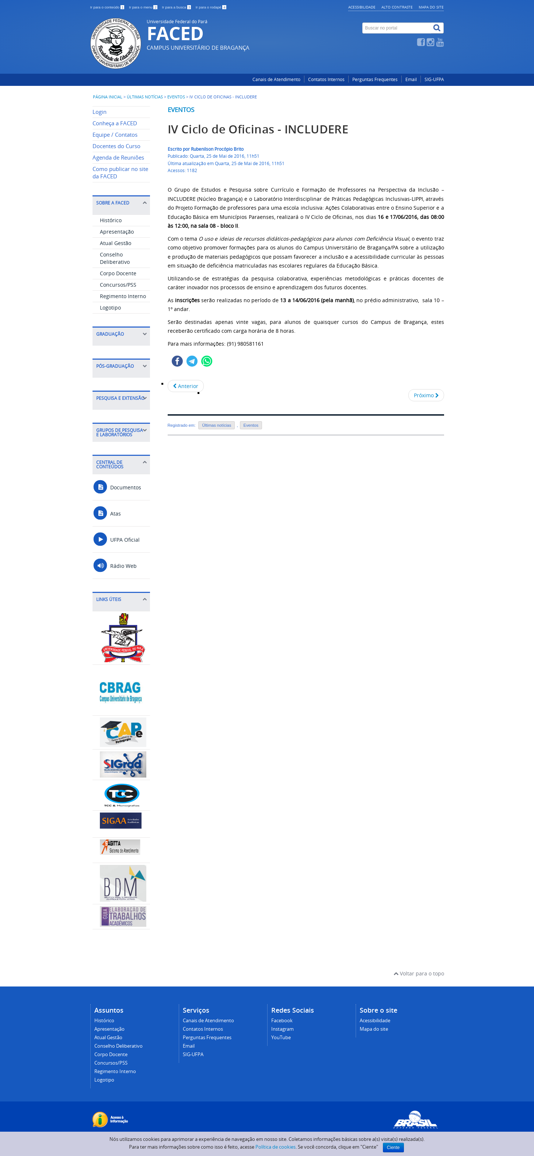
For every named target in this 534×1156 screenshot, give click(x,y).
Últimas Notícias (145, 96)
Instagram (282, 1029)
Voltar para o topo (419, 973)
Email (411, 79)
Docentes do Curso (116, 146)
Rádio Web (115, 565)
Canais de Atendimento (276, 79)
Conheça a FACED (115, 123)
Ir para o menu (143, 7)
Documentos (117, 487)
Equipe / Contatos (115, 134)
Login (100, 111)
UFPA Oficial (116, 539)
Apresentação (117, 231)
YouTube (281, 1037)
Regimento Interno (123, 296)
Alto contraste (397, 7)
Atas (107, 513)
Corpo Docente (118, 273)
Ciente (393, 1147)
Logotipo (110, 307)
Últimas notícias (216, 425)
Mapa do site (431, 7)
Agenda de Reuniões (118, 157)
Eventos (176, 96)
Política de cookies (275, 1146)
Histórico (111, 220)
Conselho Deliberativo (115, 258)
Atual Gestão (115, 243)
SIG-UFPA (434, 79)
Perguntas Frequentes (375, 79)
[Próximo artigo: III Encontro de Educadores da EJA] (426, 395)
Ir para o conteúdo (107, 7)
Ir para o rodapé (211, 7)
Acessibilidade (362, 7)
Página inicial (107, 96)
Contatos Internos (326, 79)
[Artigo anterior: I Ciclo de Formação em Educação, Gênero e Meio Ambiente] (186, 386)
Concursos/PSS (118, 284)
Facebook (282, 1020)
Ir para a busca (177, 7)
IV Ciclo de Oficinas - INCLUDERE (258, 129)
